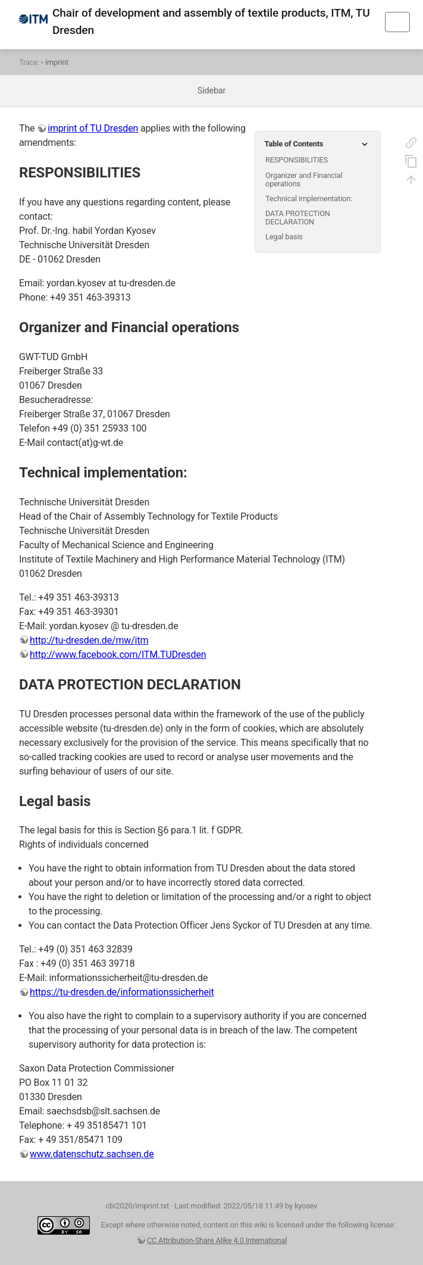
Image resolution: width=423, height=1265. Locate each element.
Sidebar (211, 91)
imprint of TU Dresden (93, 128)
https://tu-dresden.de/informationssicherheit (122, 992)
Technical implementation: (308, 198)
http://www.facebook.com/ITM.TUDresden (118, 654)
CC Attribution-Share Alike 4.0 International (217, 1240)
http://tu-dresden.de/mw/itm (89, 640)
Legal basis (284, 236)
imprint (56, 62)
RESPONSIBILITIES (296, 159)
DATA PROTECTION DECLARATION (297, 217)
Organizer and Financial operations (304, 179)
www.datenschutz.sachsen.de (92, 1154)
